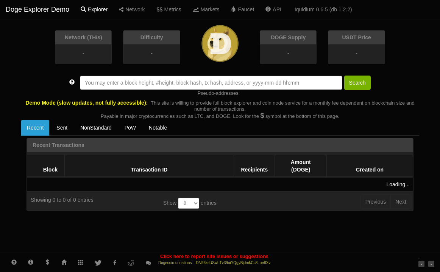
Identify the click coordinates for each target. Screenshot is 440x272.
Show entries (190, 203)
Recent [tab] (35, 128)
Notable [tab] (158, 128)
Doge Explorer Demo (37, 9)
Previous (375, 202)
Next (400, 202)
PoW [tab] (130, 128)
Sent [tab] (61, 128)
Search (357, 83)
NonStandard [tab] (96, 128)
